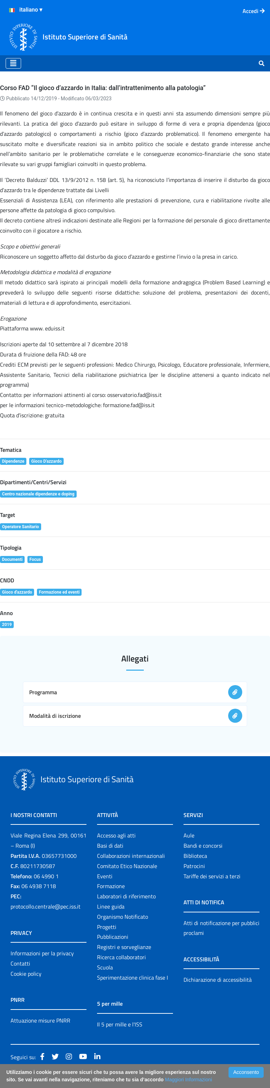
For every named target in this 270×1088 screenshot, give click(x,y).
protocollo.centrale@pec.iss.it (46, 906)
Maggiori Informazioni (188, 1079)
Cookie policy (26, 973)
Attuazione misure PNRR (40, 1020)
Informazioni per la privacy (42, 953)
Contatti (20, 963)
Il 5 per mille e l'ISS (119, 1024)
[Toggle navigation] (13, 63)
